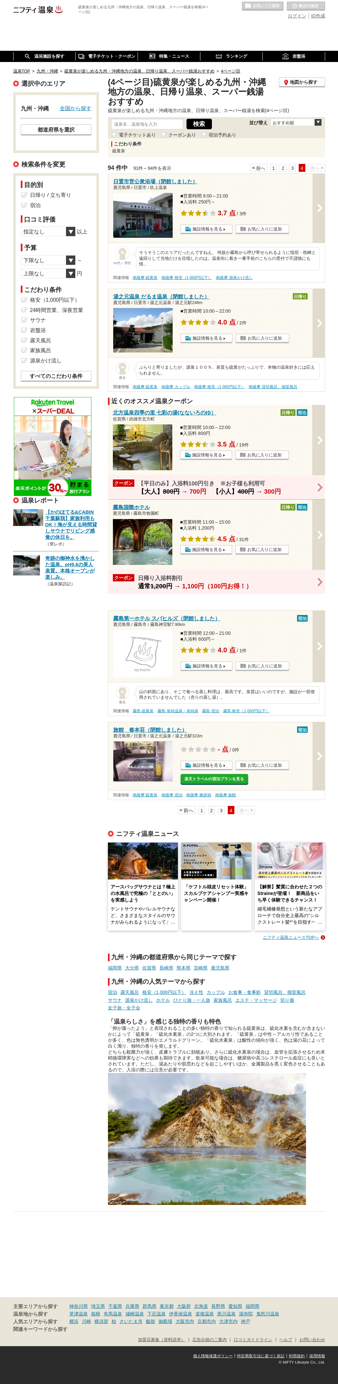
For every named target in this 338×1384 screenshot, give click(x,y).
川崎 (86, 1321)
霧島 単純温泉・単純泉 (177, 711)
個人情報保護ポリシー (213, 1356)
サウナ (115, 1000)
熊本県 (183, 967)
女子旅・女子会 (124, 1007)
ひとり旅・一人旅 (191, 1000)
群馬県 (149, 1306)
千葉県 (115, 1306)
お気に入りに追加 (265, 229)
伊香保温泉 (180, 1313)
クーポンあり (182, 135)
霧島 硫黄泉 (143, 711)
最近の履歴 (306, 6)
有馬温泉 (113, 1313)
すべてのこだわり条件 (56, 376)
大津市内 (228, 1321)
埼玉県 (98, 1306)
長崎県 (166, 967)
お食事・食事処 (244, 992)
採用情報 (317, 1356)
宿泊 (112, 992)
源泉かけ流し (139, 1000)
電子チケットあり (137, 135)
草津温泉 (78, 1313)
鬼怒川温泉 (267, 1313)
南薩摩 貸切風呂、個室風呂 (273, 386)
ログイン (297, 15)
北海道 (201, 1306)
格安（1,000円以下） (164, 992)
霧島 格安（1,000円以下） (246, 711)
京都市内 (206, 1321)
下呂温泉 (156, 1313)
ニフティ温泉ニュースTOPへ (291, 937)
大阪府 (184, 1306)
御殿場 (165, 1321)
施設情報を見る (207, 229)
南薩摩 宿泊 (171, 795)
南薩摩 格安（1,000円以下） (186, 277)
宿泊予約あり (222, 135)
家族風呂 (223, 1000)
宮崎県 (201, 967)
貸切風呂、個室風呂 (285, 992)
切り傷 (287, 1000)
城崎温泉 (134, 1313)
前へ (260, 168)
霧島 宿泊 (210, 711)
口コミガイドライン (253, 1340)
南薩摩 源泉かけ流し (234, 277)
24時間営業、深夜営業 (57, 310)
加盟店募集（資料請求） (161, 1340)
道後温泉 (204, 1313)
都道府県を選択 (56, 130)
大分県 (132, 967)
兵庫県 (132, 1306)
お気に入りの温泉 (263, 6)
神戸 (245, 1321)
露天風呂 (129, 992)
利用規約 (297, 1356)
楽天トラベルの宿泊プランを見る (214, 779)
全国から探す (75, 108)
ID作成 (318, 15)
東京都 (167, 1306)
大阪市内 (185, 1321)
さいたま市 (131, 1321)
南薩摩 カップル (175, 386)
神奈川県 (78, 1306)
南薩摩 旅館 (225, 795)
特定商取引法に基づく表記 (261, 1356)
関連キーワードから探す (40, 1329)
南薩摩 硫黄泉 (145, 277)
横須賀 (101, 1321)
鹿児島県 (220, 967)
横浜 (74, 1321)
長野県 (218, 1306)
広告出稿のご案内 (209, 1340)
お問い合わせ (312, 1340)
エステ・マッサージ (256, 1000)
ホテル (163, 1000)
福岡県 (115, 967)
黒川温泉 (226, 1313)
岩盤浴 (38, 330)
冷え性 (196, 992)
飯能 (150, 1321)
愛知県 (235, 1306)
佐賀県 (149, 967)
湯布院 (246, 1313)
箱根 (95, 1313)
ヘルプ (285, 1340)
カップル (216, 992)
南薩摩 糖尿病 (198, 795)
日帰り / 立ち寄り (50, 195)
